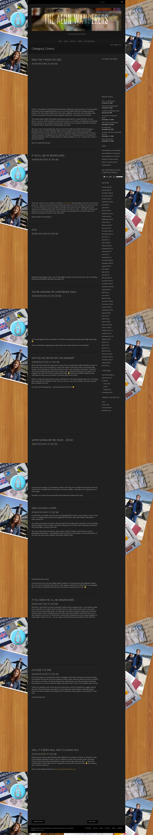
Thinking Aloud (106, 165)
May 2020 (104, 272)
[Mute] (116, 177)
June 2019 (105, 295)
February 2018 (106, 324)
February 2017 (106, 354)
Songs (56, 63)
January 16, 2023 (37, 604)
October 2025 (106, 187)
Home (60, 41)
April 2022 (105, 240)
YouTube (95, 828)
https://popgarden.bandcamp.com (65, 769)
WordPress (65, 828)
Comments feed (106, 407)
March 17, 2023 (37, 444)
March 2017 (105, 351)
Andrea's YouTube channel (110, 159)
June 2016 (105, 365)
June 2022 (105, 237)
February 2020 (106, 278)
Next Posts (93, 822)
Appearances (106, 378)
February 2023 (106, 225)
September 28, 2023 (38, 362)
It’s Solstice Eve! (106, 127)
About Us (73, 41)
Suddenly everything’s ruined (110, 111)
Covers (52, 63)
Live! (56, 296)
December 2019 (106, 281)
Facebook (107, 828)
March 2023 (105, 222)
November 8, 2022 (37, 674)
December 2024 (106, 193)
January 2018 (105, 327)
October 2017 (106, 333)
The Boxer (67, 203)
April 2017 (105, 348)
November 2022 (106, 234)
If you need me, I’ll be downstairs (53, 599)
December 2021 (106, 248)
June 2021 (105, 254)
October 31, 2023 (37, 233)
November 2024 (106, 196)
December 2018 (106, 301)
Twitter (113, 828)
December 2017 (106, 330)
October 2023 (106, 216)
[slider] (110, 176)
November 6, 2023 (37, 159)
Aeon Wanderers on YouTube (110, 156)
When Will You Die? (107, 139)
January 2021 (105, 257)
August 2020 (105, 266)
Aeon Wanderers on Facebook (111, 153)
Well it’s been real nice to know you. (55, 750)
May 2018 (104, 319)
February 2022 (106, 246)
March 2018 (105, 322)
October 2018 (106, 307)
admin (45, 63)
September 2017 (107, 336)
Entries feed (105, 405)
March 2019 (105, 298)
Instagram (119, 828)
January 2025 (105, 190)
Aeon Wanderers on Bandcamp (111, 150)
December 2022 (106, 231)
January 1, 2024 (37, 63)
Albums (66, 41)
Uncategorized (106, 392)
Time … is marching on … (109, 101)
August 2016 (105, 363)
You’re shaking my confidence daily (54, 291)
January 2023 (105, 228)
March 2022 (105, 243)
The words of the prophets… (110, 106)
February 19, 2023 (37, 512)
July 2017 (104, 342)
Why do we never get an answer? (53, 358)
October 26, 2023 (37, 296)
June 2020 (105, 269)
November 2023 (106, 213)
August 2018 (105, 313)
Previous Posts (38, 822)
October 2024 (106, 199)
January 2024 (105, 210)
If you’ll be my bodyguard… (48, 155)
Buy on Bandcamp (89, 41)
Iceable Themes (40, 830)
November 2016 (106, 360)
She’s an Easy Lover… (44, 508)
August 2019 (105, 289)
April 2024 (105, 207)
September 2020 (107, 263)
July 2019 (104, 292)
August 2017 (105, 339)
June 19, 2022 (36, 754)
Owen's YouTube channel (109, 162)
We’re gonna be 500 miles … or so (52, 440)
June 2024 (105, 205)
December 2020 (106, 260)
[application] (111, 177)
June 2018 (105, 316)
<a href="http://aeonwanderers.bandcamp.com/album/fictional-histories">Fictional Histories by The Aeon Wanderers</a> (110, 77)
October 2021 (106, 251)
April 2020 (105, 275)
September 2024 (107, 202)
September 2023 (107, 219)
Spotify (101, 828)
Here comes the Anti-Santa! (110, 122)
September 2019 (107, 286)
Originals (106, 389)
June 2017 (105, 345)
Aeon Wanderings (107, 375)
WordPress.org (106, 410)
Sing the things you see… (47, 59)
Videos (80, 41)
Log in (103, 402)
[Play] (104, 177)
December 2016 (106, 357)
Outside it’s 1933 (41, 670)
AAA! (34, 229)
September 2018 (107, 310)
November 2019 (106, 284)
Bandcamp (88, 828)
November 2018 (106, 304)
